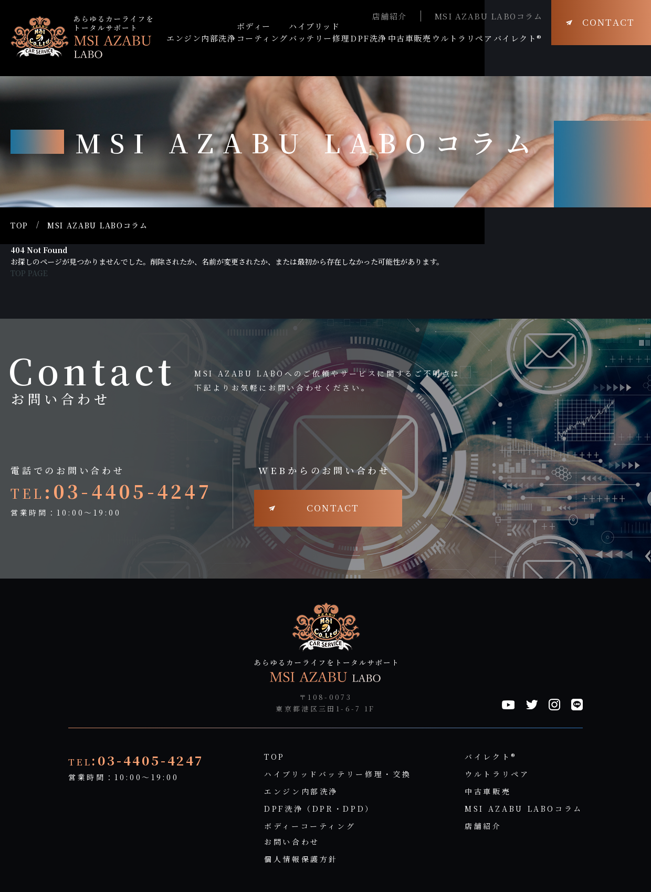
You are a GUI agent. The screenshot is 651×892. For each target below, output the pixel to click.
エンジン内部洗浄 (301, 791)
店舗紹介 (389, 16)
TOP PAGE (29, 273)
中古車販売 (488, 791)
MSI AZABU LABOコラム (489, 16)
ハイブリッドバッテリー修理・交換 (337, 774)
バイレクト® (491, 756)
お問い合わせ (292, 841)
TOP (19, 225)
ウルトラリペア (497, 774)
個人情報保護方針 (301, 859)
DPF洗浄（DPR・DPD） (319, 808)
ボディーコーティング (309, 826)
